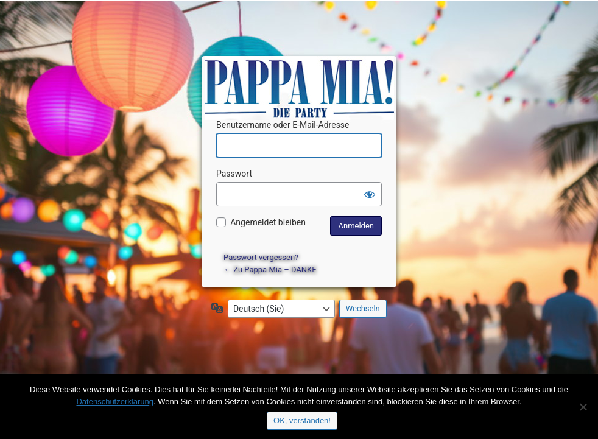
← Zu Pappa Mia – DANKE (270, 269)
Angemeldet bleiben (268, 222)
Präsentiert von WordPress (301, 76)
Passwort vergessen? (260, 257)
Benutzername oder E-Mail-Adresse (283, 125)
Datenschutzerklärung (114, 401)
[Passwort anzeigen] (369, 194)
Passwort (234, 173)
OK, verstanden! (302, 420)
